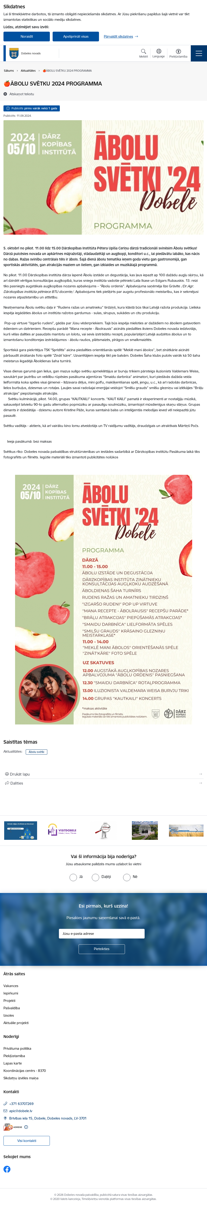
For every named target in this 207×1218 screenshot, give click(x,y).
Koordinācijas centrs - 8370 (24, 1070)
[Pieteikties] (102, 949)
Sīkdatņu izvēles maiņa (20, 1078)
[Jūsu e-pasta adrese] (102, 934)
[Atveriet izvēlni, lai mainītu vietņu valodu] (158, 54)
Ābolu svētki (36, 752)
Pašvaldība (11, 1008)
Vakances (10, 986)
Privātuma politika (17, 1048)
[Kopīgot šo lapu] (103, 783)
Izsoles (8, 1015)
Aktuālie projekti (16, 1023)
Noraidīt (27, 36)
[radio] (76, 876)
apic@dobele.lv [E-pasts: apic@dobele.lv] (20, 1111)
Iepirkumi (10, 993)
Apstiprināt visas (76, 36)
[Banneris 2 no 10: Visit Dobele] (62, 830)
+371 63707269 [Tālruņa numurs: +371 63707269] (21, 1103)
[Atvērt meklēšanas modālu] (143, 54)
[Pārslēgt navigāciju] (199, 53)
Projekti (9, 1000)
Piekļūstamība (14, 1056)
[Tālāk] (196, 830)
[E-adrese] (12, 1127)
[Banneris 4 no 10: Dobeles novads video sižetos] (145, 830)
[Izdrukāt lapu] (103, 774)
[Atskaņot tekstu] (22, 94)
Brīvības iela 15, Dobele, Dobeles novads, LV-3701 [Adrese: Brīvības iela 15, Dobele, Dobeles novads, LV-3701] (48, 1118)
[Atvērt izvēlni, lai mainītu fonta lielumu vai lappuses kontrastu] (178, 54)
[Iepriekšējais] (10, 830)
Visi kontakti (26, 1140)
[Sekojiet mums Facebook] (6, 1169)
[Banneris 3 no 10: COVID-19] (103, 830)
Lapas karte (12, 1063)
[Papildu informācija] (26, 1127)
